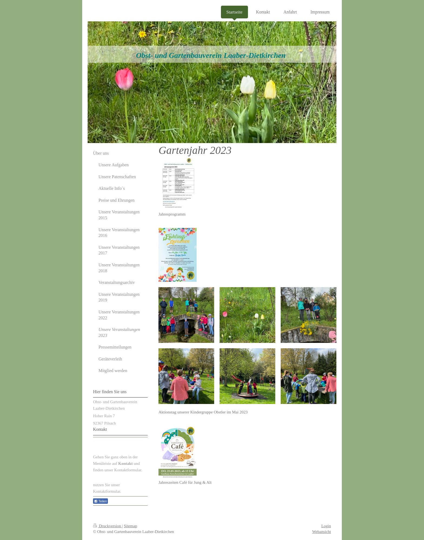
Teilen (100, 501)
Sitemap (130, 526)
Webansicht (321, 531)
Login (326, 526)
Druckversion (107, 526)
